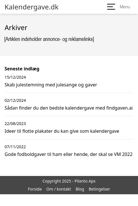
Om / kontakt (58, 189)
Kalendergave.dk (32, 6)
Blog (80, 189)
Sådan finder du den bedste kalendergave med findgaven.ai (69, 108)
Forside (35, 189)
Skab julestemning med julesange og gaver (51, 85)
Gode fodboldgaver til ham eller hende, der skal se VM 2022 (69, 154)
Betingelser (99, 189)
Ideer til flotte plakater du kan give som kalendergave (62, 131)
